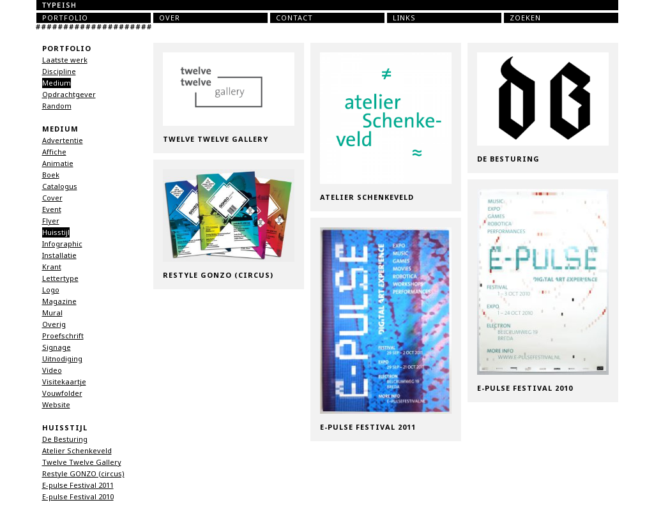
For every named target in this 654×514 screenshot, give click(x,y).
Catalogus (59, 186)
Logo (50, 290)
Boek (50, 175)
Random (57, 106)
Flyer (50, 221)
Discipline (59, 71)
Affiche (54, 152)
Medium (56, 83)
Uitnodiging (62, 359)
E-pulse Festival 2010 (78, 497)
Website (56, 405)
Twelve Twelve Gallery (81, 462)
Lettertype (60, 278)
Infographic (62, 244)
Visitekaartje (64, 382)
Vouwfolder (62, 393)
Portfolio (65, 18)
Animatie (57, 163)
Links (404, 18)
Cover (52, 198)
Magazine (59, 301)
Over (169, 18)
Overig (54, 324)
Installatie (59, 255)
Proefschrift (63, 336)
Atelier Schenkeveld (77, 451)
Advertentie (62, 140)
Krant (51, 267)
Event (51, 209)
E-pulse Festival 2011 (78, 485)
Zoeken (525, 18)
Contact (294, 18)
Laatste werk (64, 60)
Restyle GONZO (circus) (83, 474)
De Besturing (64, 439)
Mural (52, 313)
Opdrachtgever (69, 94)
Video (52, 370)
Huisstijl (56, 232)
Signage (56, 347)
